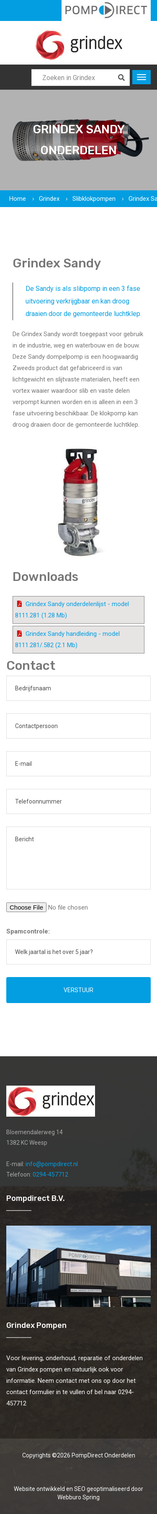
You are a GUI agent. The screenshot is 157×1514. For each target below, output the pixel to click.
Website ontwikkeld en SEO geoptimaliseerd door (78, 1493)
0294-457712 (50, 1174)
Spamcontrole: (28, 931)
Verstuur (78, 990)
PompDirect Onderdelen (103, 1455)
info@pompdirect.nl (52, 1164)
